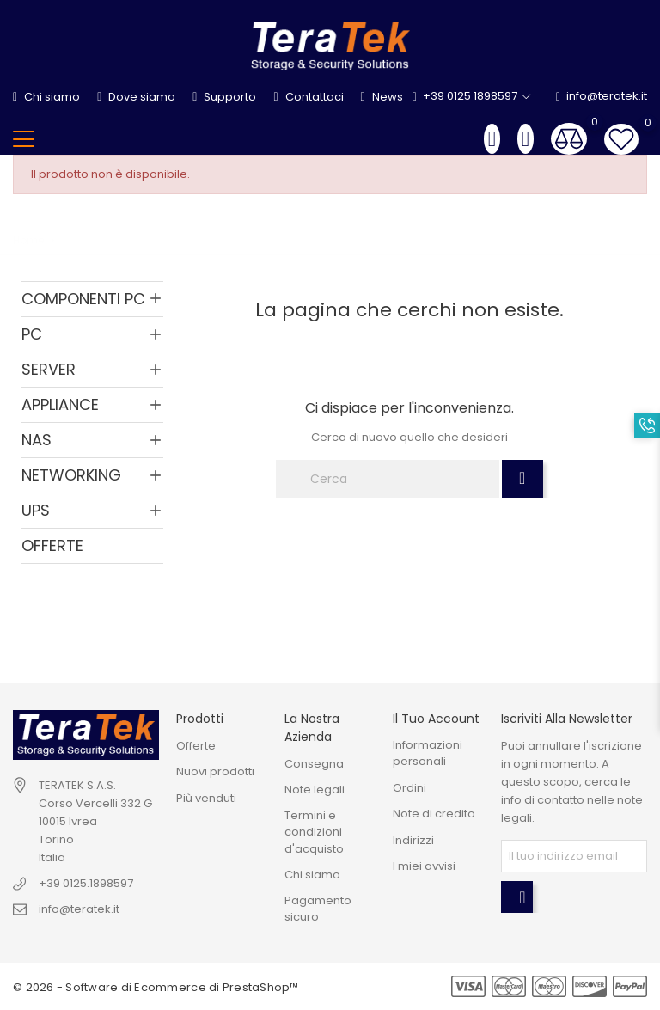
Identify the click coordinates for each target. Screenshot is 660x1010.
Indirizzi (413, 840)
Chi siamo (46, 97)
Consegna (314, 764)
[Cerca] (387, 479)
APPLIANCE (60, 404)
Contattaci (308, 97)
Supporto (224, 97)
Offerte (196, 746)
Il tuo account (436, 718)
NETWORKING (71, 475)
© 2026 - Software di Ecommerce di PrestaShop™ (156, 987)
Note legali (314, 789)
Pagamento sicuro (317, 909)
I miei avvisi (424, 866)
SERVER (48, 369)
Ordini (409, 788)
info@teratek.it (601, 97)
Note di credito (434, 813)
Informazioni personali (427, 753)
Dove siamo (136, 97)
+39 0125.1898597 (86, 883)
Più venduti (206, 798)
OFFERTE (52, 545)
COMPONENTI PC (83, 298)
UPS (35, 510)
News (382, 97)
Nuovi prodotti (215, 771)
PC (31, 334)
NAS (36, 439)
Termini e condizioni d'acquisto (314, 832)
